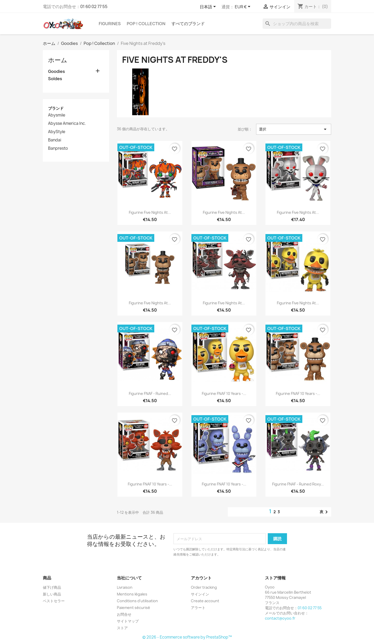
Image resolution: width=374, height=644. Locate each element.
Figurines (110, 23)
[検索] (297, 23)
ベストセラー (54, 600)
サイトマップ (128, 621)
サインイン (200, 594)
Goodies (56, 71)
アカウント (201, 578)
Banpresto (58, 148)
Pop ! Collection (146, 23)
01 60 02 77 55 (94, 6)
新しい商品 (52, 594)
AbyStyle (56, 131)
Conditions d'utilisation (137, 600)
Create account (205, 600)
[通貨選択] (243, 7)
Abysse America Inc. (67, 123)
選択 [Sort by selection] (293, 129)
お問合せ (124, 614)
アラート (198, 607)
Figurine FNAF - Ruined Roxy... (298, 484)
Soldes (55, 78)
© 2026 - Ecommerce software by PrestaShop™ (187, 637)
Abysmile (56, 115)
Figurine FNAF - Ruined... (150, 393)
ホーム (57, 60)
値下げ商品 (52, 587)
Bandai (54, 140)
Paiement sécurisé (133, 607)
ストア (122, 627)
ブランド (56, 108)
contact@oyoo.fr (280, 618)
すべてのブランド (188, 23)
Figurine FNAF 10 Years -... (224, 393)
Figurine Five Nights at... (150, 212)
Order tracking (204, 587)
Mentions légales (132, 594)
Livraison (124, 587)
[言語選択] (209, 7)
